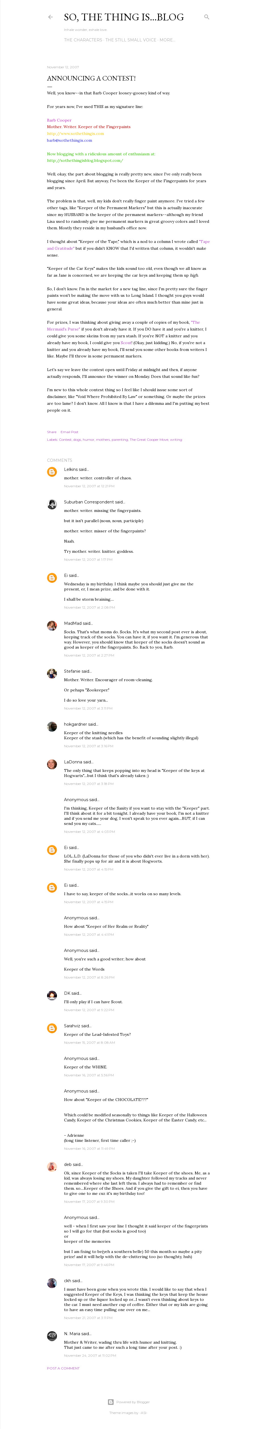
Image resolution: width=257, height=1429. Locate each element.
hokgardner (75, 724)
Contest (65, 439)
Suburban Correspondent (89, 502)
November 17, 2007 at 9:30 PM (89, 1201)
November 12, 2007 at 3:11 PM (88, 708)
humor (88, 439)
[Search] (206, 15)
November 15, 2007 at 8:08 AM (89, 1042)
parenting (120, 439)
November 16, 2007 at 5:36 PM (89, 1075)
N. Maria (72, 1333)
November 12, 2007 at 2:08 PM (89, 607)
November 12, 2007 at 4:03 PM (89, 831)
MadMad (73, 623)
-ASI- (143, 1413)
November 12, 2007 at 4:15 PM (88, 869)
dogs (77, 439)
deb (68, 1164)
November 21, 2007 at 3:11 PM (88, 1318)
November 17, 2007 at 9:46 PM (89, 1265)
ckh (67, 1280)
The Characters (83, 40)
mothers (103, 439)
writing (176, 439)
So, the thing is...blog (124, 17)
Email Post (69, 432)
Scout (126, 342)
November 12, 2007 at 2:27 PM (89, 655)
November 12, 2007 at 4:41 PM (89, 934)
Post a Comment (63, 1368)
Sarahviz (72, 1025)
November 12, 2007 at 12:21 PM (89, 486)
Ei (66, 575)
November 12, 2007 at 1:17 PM (88, 559)
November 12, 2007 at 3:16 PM (88, 746)
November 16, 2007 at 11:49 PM (89, 1148)
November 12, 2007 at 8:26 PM (89, 977)
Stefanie (72, 671)
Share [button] (51, 432)
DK (67, 993)
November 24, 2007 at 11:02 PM (90, 1355)
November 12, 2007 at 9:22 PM (89, 1010)
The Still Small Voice (130, 40)
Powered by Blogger (128, 1402)
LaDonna (73, 762)
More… (167, 40)
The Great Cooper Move (149, 439)
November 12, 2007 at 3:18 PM (89, 784)
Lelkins (71, 469)
